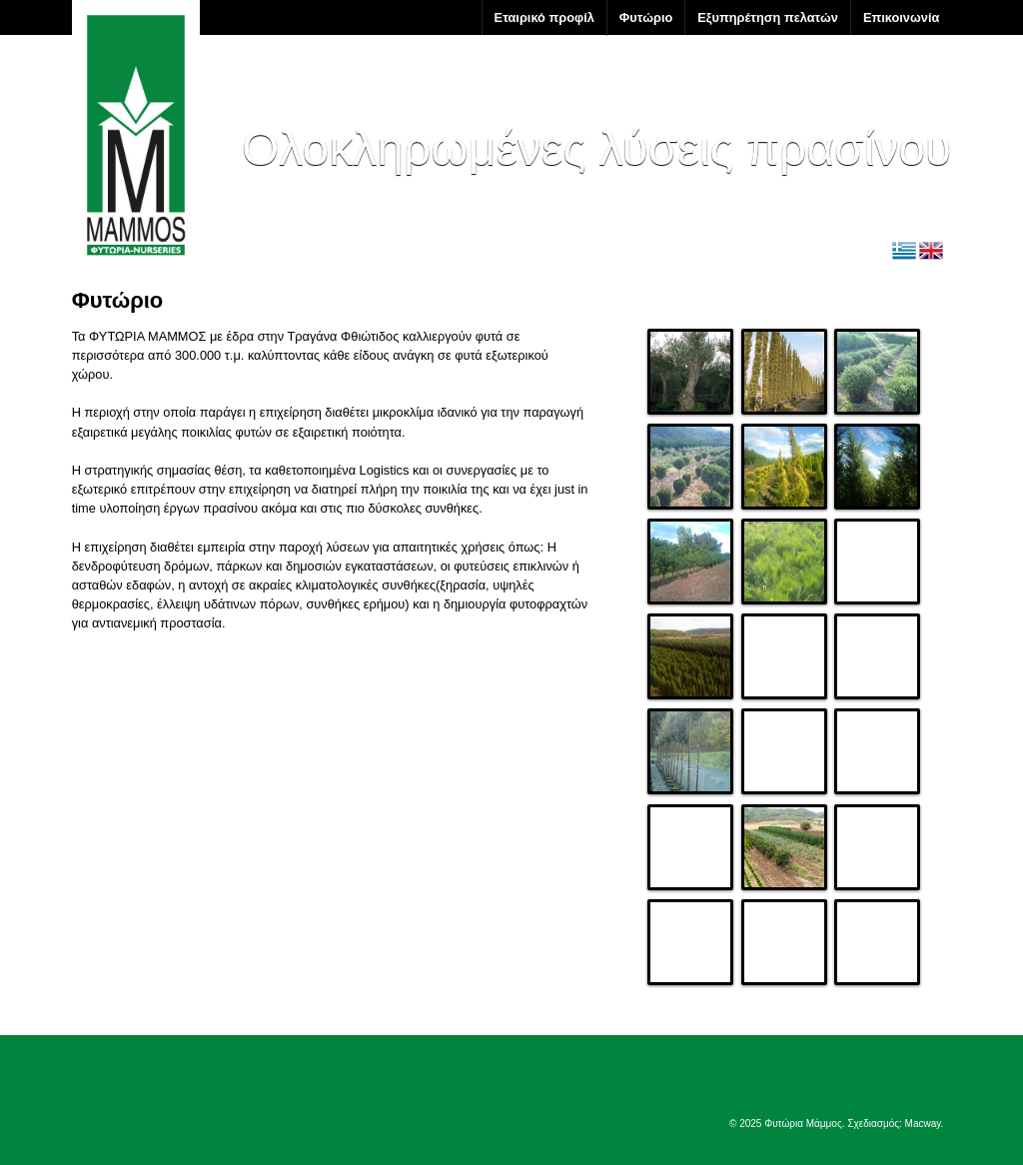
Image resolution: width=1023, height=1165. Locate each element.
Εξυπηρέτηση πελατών (767, 17)
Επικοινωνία (901, 17)
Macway (923, 1123)
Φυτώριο (645, 17)
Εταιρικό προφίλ (544, 17)
